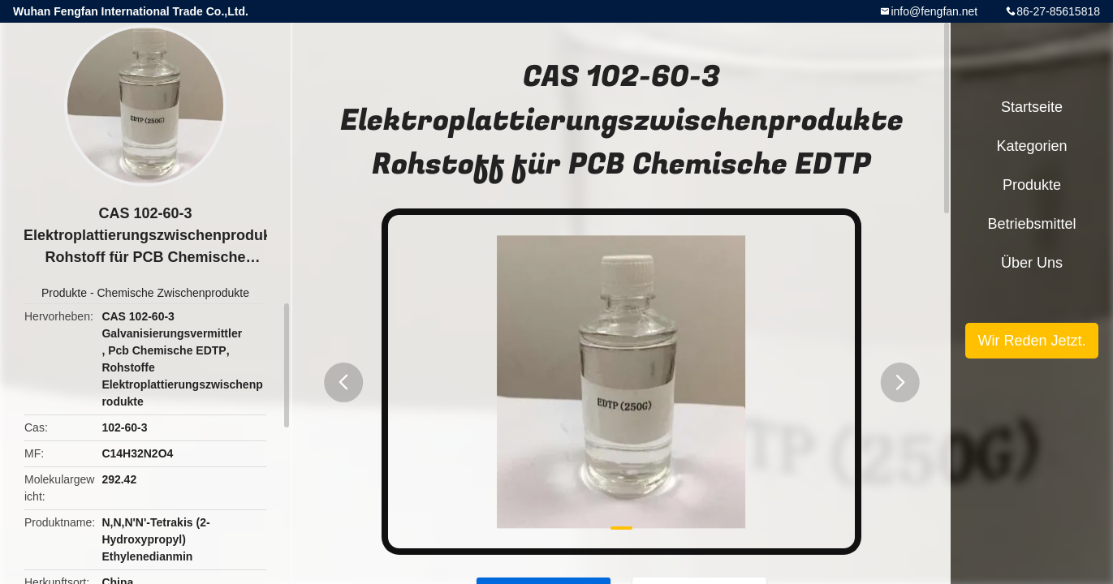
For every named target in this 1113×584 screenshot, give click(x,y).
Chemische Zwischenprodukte (173, 292)
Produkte (64, 292)
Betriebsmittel (1031, 224)
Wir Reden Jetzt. (1031, 341)
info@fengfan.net (934, 11)
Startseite (1032, 107)
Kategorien (1031, 146)
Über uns (1032, 263)
